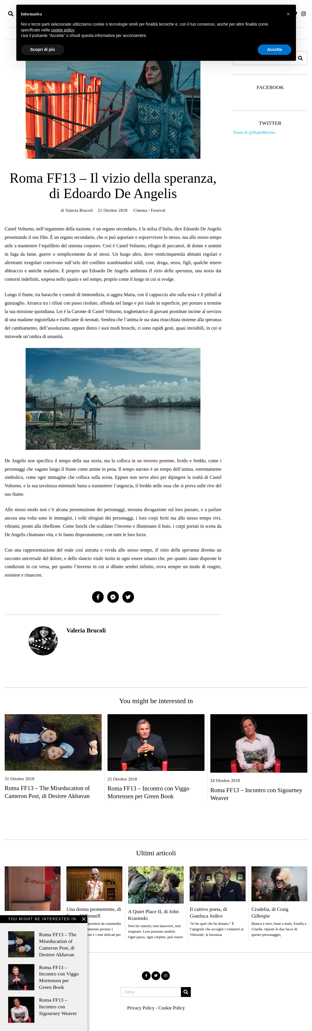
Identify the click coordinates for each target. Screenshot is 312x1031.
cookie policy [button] (62, 30)
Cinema (140, 210)
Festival (158, 210)
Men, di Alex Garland (27, 919)
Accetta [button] (274, 49)
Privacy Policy (140, 1007)
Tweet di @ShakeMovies (254, 132)
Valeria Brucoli (86, 630)
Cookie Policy (171, 1007)
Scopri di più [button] (42, 49)
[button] (186, 992)
